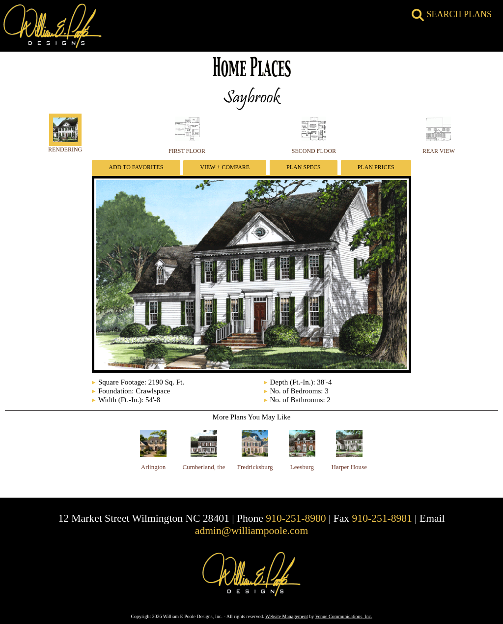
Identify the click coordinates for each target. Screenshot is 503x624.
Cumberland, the (204, 467)
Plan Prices (376, 167)
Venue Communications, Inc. (343, 616)
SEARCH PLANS (452, 14)
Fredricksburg (255, 467)
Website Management (286, 616)
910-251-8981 (382, 518)
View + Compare (225, 167)
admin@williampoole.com (251, 530)
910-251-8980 (296, 518)
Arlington (153, 467)
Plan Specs (303, 167)
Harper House (349, 467)
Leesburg (302, 467)
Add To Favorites (136, 167)
